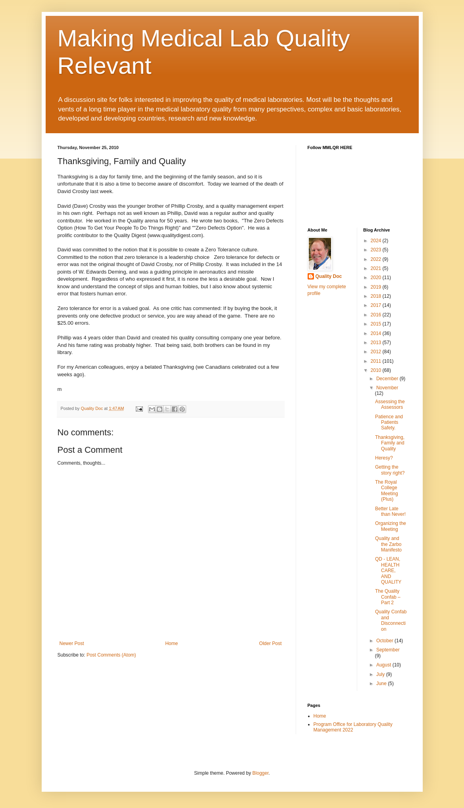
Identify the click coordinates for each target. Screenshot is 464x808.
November (387, 388)
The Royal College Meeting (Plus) (386, 490)
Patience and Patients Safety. (389, 422)
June (382, 683)
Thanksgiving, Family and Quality (389, 443)
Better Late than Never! (390, 511)
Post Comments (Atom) (111, 655)
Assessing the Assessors (390, 404)
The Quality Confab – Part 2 (387, 596)
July (381, 674)
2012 (377, 351)
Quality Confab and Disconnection (390, 620)
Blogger (260, 773)
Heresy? (384, 458)
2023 (377, 250)
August (384, 665)
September (388, 650)
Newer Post (72, 643)
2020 (377, 277)
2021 (377, 268)
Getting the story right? (389, 469)
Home (171, 643)
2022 (377, 259)
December (388, 378)
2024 (377, 240)
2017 (377, 305)
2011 (377, 361)
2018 (377, 296)
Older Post (270, 643)
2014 (377, 333)
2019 (377, 287)
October (385, 640)
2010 (377, 370)
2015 (377, 324)
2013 (377, 342)
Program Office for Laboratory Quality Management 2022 (353, 727)
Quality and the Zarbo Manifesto (388, 544)
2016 (377, 315)
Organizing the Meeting (390, 526)
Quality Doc (329, 276)
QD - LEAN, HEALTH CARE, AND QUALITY (388, 570)
